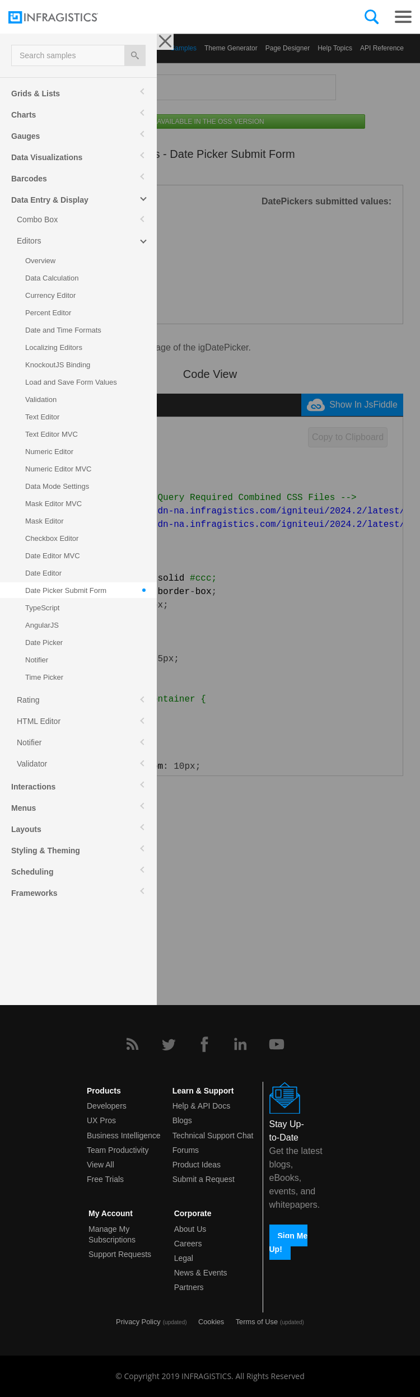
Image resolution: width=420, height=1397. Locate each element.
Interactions (33, 786)
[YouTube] (276, 1044)
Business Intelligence (124, 1135)
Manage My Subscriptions (112, 1234)
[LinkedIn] (240, 1044)
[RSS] (132, 1044)
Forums (185, 1150)
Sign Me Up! (288, 1242)
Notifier (29, 742)
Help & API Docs (201, 1105)
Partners (189, 1287)
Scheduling (32, 871)
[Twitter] (168, 1044)
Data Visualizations (46, 157)
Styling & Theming (45, 850)
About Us (190, 1229)
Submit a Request (203, 1179)
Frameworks (34, 893)
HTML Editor (38, 721)
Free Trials (105, 1179)
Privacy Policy (138, 1321)
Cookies (211, 1321)
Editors (29, 240)
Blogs (182, 1120)
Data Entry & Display (49, 199)
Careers (188, 1243)
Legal (183, 1258)
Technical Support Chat (213, 1135)
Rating (28, 699)
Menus (23, 807)
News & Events (200, 1272)
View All (100, 1164)
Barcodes (29, 178)
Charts (23, 114)
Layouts (26, 829)
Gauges (25, 136)
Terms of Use (257, 1321)
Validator (32, 763)
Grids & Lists (35, 93)
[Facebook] (204, 1044)
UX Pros (101, 1120)
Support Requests (119, 1254)
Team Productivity (117, 1150)
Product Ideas (196, 1164)
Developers (107, 1105)
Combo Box (37, 219)
